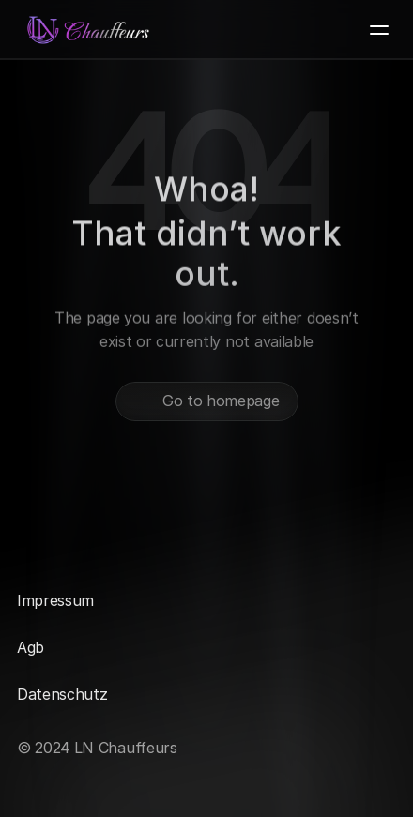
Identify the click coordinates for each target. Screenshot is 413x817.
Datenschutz (62, 694)
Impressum (55, 600)
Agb (30, 647)
